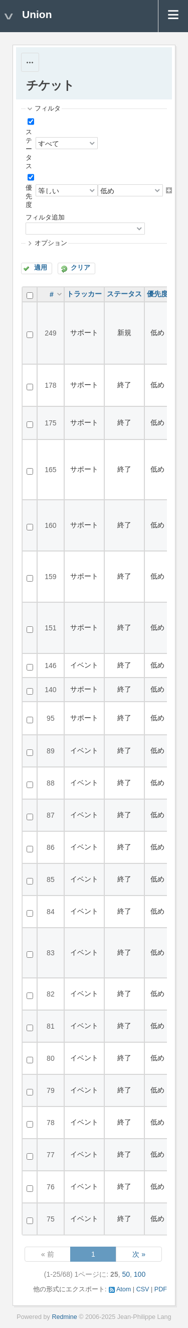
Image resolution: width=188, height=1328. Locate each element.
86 (51, 847)
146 (50, 665)
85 (51, 879)
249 (50, 333)
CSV (142, 1289)
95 (51, 718)
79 (51, 1090)
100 (139, 1274)
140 (50, 690)
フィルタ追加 (45, 217)
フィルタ (48, 108)
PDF (160, 1289)
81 (51, 1026)
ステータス (29, 149)
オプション (51, 243)
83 (51, 953)
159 (50, 577)
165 (50, 470)
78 (51, 1123)
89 (51, 751)
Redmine (64, 1316)
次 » (138, 1254)
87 (51, 815)
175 (50, 423)
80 (51, 1058)
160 (50, 525)
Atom (123, 1289)
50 (126, 1274)
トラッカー (84, 294)
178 (50, 385)
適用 (40, 267)
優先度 (29, 196)
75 (51, 1219)
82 (51, 994)
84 (51, 912)
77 (51, 1155)
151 (50, 628)
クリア (80, 267)
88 (51, 783)
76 (51, 1187)
